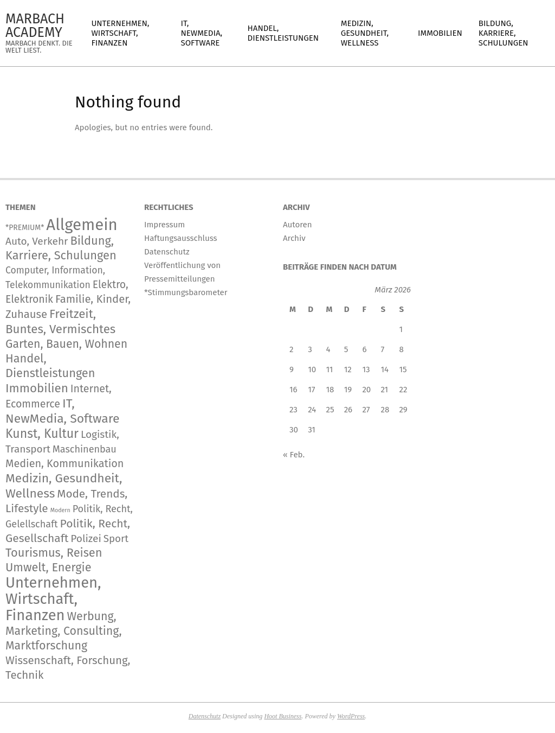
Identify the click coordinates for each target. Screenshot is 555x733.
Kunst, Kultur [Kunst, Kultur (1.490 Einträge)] (42, 433)
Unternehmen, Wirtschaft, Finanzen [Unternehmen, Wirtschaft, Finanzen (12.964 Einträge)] (53, 598)
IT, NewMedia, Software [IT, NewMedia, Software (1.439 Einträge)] (62, 411)
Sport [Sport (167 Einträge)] (116, 539)
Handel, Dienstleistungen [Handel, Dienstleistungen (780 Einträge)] (50, 366)
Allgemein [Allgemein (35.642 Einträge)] (81, 224)
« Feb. (294, 455)
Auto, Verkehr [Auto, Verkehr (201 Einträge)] (36, 241)
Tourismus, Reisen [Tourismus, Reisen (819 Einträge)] (53, 553)
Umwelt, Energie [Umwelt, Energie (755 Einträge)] (48, 567)
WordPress (351, 716)
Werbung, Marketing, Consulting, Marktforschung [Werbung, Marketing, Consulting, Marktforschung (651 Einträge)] (63, 631)
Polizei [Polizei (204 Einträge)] (85, 538)
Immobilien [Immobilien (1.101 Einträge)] (36, 388)
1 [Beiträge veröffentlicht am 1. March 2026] (401, 329)
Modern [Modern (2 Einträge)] (60, 510)
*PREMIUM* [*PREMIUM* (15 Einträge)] (24, 227)
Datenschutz (205, 716)
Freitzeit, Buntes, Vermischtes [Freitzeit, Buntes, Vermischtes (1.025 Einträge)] (60, 321)
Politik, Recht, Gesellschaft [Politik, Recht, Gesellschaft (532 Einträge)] (67, 531)
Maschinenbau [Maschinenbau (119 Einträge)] (85, 449)
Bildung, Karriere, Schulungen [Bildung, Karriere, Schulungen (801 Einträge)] (61, 248)
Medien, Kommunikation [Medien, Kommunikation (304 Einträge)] (64, 463)
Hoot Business (282, 716)
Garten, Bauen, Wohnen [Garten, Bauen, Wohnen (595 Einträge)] (66, 344)
